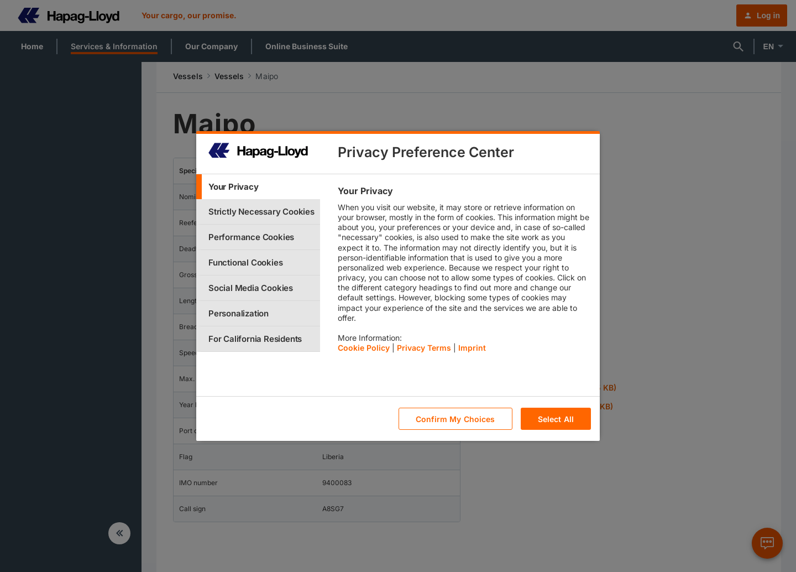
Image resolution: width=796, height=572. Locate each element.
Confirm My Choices (455, 419)
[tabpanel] (464, 272)
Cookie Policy (364, 347)
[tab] (258, 186)
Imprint (472, 347)
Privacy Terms (424, 347)
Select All (556, 419)
